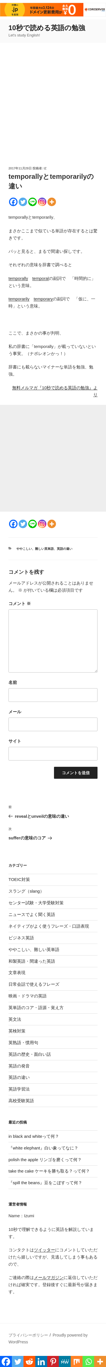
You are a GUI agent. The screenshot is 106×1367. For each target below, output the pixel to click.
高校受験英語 (21, 1100)
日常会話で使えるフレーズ (33, 984)
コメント (19, 603)
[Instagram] (42, 202)
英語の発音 (19, 1065)
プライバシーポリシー (28, 1335)
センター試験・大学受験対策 (36, 902)
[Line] (32, 202)
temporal (40, 278)
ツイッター (44, 1249)
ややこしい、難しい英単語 (35, 548)
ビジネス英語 (21, 937)
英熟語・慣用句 (23, 1042)
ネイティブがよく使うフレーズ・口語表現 (48, 926)
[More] (51, 202)
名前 (12, 682)
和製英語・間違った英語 (31, 961)
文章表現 (16, 972)
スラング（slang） (26, 891)
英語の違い (64, 548)
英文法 (14, 1019)
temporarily (18, 298)
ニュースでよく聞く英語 (31, 914)
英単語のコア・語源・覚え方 (36, 1007)
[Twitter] (23, 202)
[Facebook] (13, 202)
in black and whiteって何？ (33, 1136)
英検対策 (16, 1030)
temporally (18, 278)
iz (45, 168)
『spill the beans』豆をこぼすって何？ (45, 1182)
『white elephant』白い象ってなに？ (43, 1147)
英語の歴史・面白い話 (29, 1054)
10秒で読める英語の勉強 (46, 28)
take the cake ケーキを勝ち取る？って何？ (49, 1171)
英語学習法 (19, 1089)
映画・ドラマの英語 (27, 995)
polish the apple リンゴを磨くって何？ (45, 1159)
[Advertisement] (53, 109)
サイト (14, 741)
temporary (43, 298)
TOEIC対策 (19, 879)
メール (14, 711)
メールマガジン (49, 1277)
